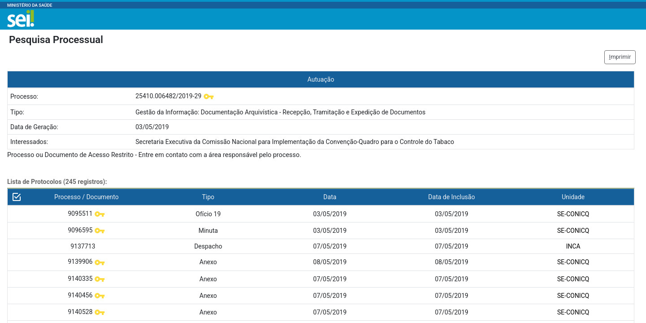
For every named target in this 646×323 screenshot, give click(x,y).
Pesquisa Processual (56, 39)
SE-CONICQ (573, 214)
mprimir (620, 56)
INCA (573, 246)
